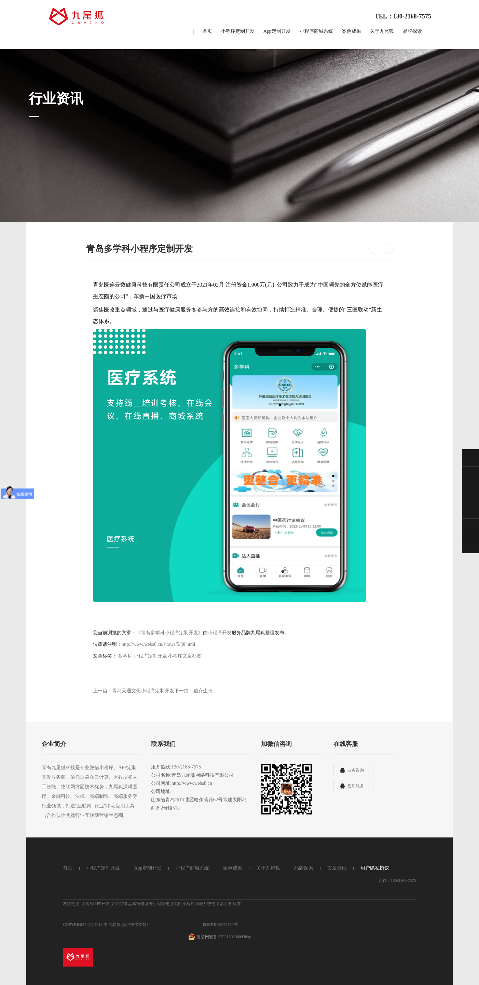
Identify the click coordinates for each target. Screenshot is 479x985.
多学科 (126, 655)
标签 (237, 903)
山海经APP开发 (96, 903)
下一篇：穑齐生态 (193, 690)
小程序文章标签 (185, 655)
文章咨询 (119, 903)
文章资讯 (336, 868)
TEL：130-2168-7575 (403, 16)
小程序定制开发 (238, 31)
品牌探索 (412, 31)
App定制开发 (277, 31)
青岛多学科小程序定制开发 (169, 632)
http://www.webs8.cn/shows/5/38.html (158, 644)
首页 (207, 31)
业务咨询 (355, 770)
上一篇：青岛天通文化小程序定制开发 (133, 690)
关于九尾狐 (382, 31)
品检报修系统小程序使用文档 (154, 903)
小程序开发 (220, 632)
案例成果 (351, 31)
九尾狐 (115, 924)
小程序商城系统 (316, 31)
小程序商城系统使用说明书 (207, 903)
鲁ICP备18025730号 (220, 924)
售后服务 (355, 785)
